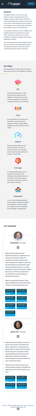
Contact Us (31, 3)
